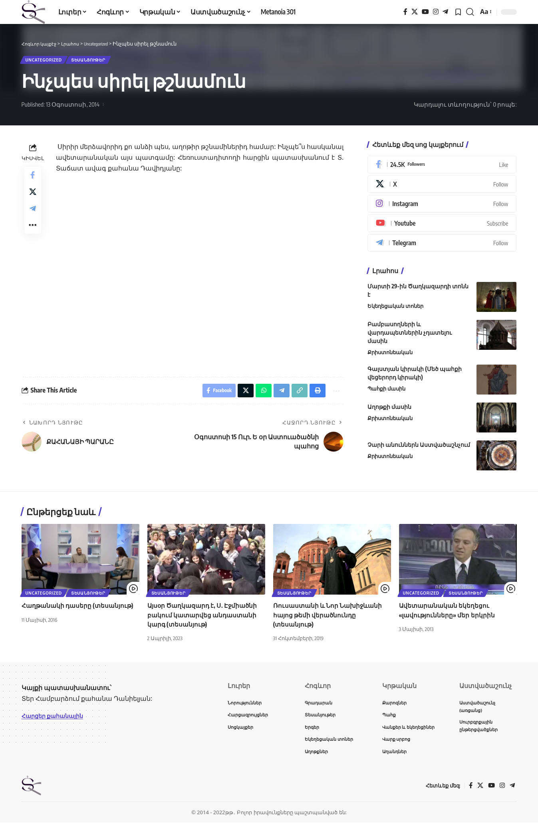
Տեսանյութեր (101, 61)
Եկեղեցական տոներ (395, 309)
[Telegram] (445, 11)
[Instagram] (436, 11)
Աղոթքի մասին (389, 410)
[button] (470, 12)
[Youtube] (441, 226)
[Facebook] (405, 11)
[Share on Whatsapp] (258, 395)
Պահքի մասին (386, 392)
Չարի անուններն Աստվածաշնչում (418, 447)
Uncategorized (47, 61)
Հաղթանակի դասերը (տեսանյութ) (79, 609)
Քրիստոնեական (390, 355)
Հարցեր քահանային (56, 718)
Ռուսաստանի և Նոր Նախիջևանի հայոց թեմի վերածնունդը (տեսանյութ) (330, 618)
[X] (414, 11)
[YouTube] (425, 11)
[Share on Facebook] (32, 178)
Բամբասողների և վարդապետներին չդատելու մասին (409, 335)
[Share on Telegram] (32, 217)
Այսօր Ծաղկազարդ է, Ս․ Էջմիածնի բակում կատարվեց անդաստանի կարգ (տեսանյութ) (204, 618)
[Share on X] (32, 198)
